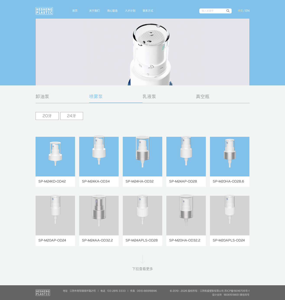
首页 (74, 11)
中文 (240, 11)
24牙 (71, 116)
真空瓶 (203, 97)
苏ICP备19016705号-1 (236, 291)
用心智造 (112, 11)
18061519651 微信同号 (236, 295)
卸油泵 (42, 97)
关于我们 (94, 11)
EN (247, 11)
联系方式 (148, 11)
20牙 (47, 116)
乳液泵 (149, 97)
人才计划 (130, 11)
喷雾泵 (96, 97)
